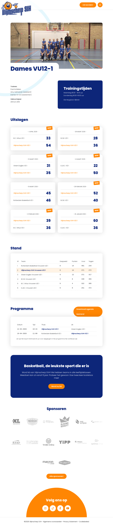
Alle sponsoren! (56, 476)
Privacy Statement (70, 521)
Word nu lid (56, 386)
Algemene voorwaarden (52, 521)
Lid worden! (88, 5)
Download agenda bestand (85, 311)
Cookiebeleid (84, 521)
